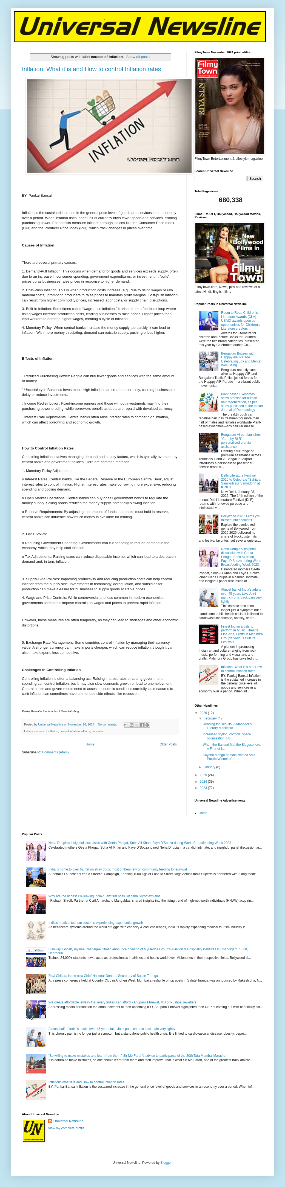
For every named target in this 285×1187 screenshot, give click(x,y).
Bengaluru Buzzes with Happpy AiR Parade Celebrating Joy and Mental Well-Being (241, 359)
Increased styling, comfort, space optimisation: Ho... (227, 736)
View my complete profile (66, 1128)
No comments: (108, 724)
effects (85, 731)
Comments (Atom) (55, 752)
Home (90, 744)
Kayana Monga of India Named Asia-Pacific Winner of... (229, 757)
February (211, 718)
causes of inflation (46, 731)
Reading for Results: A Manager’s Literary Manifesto (227, 726)
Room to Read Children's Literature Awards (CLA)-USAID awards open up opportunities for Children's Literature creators (240, 320)
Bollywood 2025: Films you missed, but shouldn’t (240, 518)
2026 (204, 713)
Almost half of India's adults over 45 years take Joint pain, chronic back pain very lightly (241, 595)
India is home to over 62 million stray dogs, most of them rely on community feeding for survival (118, 869)
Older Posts (168, 744)
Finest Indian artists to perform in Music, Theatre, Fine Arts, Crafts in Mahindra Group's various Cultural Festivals (242, 634)
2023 (204, 788)
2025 (204, 775)
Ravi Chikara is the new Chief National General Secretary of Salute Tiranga (103, 976)
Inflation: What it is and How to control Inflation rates (91, 69)
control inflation (70, 731)
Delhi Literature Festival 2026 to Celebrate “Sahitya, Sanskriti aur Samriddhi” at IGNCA (241, 481)
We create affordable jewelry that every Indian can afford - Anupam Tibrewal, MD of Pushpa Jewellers (122, 1002)
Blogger (166, 1163)
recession (98, 731)
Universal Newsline (68, 1121)
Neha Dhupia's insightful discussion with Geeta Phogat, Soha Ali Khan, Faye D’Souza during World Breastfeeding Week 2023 (241, 557)
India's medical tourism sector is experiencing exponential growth (96, 923)
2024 (204, 781)
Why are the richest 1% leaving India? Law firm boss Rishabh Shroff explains (105, 896)
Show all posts (138, 57)
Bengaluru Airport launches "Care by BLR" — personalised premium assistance (241, 440)
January (210, 767)
